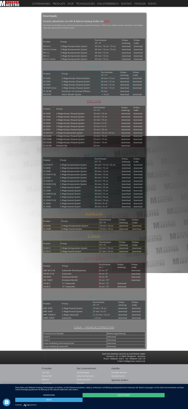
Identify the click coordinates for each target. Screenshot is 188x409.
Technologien (85, 3)
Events (152, 3)
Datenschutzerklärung (122, 387)
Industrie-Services (85, 376)
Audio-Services (84, 379)
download (126, 46)
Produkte (59, 3)
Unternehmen (41, 3)
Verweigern (41, 400)
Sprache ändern (119, 380)
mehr (160, 400)
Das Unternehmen (86, 368)
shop (70, 3)
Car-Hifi (46, 372)
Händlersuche (118, 376)
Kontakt (126, 3)
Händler (140, 3)
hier (107, 21)
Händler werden (119, 372)
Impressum (116, 384)
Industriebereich (108, 3)
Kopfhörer (47, 383)
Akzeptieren (100, 400)
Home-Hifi (47, 376)
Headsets (46, 386)
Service (80, 386)
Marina (45, 379)
